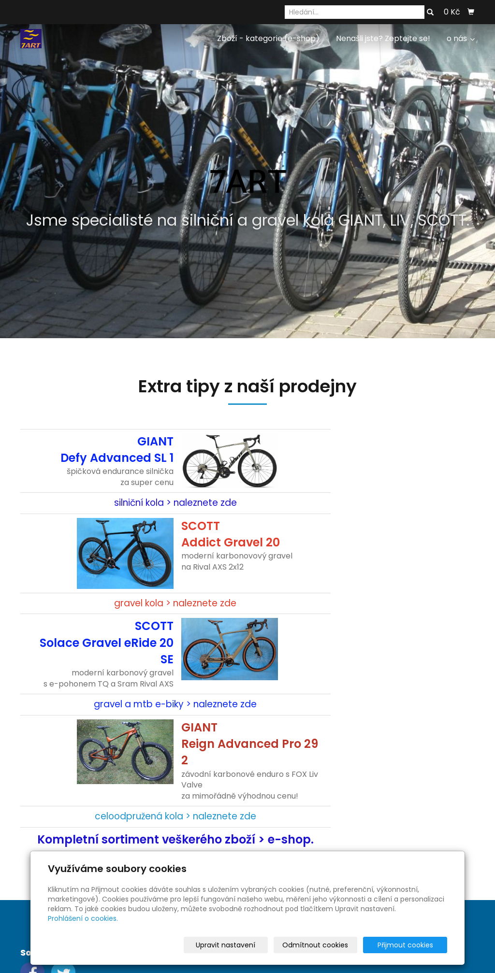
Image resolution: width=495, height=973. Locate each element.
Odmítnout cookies (332, 945)
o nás (461, 38)
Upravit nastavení (250, 945)
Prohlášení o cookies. (83, 918)
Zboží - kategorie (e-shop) (268, 38)
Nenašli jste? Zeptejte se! (383, 38)
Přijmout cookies (410, 945)
